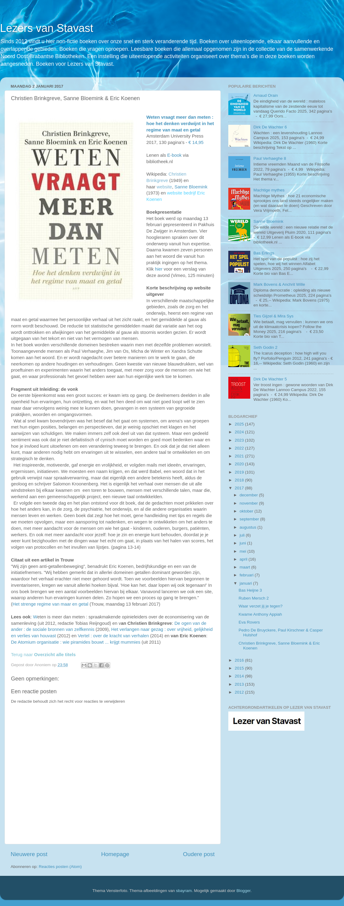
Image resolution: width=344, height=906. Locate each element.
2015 (240, 668)
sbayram (184, 890)
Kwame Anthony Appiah (260, 614)
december (249, 495)
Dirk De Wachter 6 (270, 127)
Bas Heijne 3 (250, 590)
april (244, 559)
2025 (240, 424)
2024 (240, 432)
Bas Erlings (263, 253)
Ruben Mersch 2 (254, 598)
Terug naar (43, 654)
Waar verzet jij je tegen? (261, 606)
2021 (240, 456)
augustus (249, 527)
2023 (240, 440)
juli (243, 535)
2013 (240, 684)
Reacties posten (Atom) (60, 866)
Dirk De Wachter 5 (270, 379)
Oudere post (199, 854)
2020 (240, 464)
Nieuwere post (29, 854)
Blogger (244, 890)
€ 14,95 (196, 142)
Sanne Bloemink (190, 186)
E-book (174, 155)
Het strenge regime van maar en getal (50, 604)
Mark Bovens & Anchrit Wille (279, 284)
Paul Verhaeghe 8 (269, 158)
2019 (240, 472)
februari (247, 575)
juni (243, 543)
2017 (240, 488)
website (164, 186)
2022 (240, 448)
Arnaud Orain (265, 95)
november (249, 503)
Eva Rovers (249, 622)
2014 (240, 676)
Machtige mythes (268, 190)
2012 (240, 692)
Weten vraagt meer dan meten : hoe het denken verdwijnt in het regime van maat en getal (180, 123)
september (250, 519)
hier (159, 269)
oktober (247, 511)
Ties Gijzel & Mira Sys (273, 316)
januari (246, 583)
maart (245, 567)
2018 (240, 480)
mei (243, 551)
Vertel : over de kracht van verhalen (113, 635)
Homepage (115, 854)
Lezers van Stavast (46, 28)
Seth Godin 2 (265, 347)
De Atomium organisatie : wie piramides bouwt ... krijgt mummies (75, 642)
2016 (240, 660)
